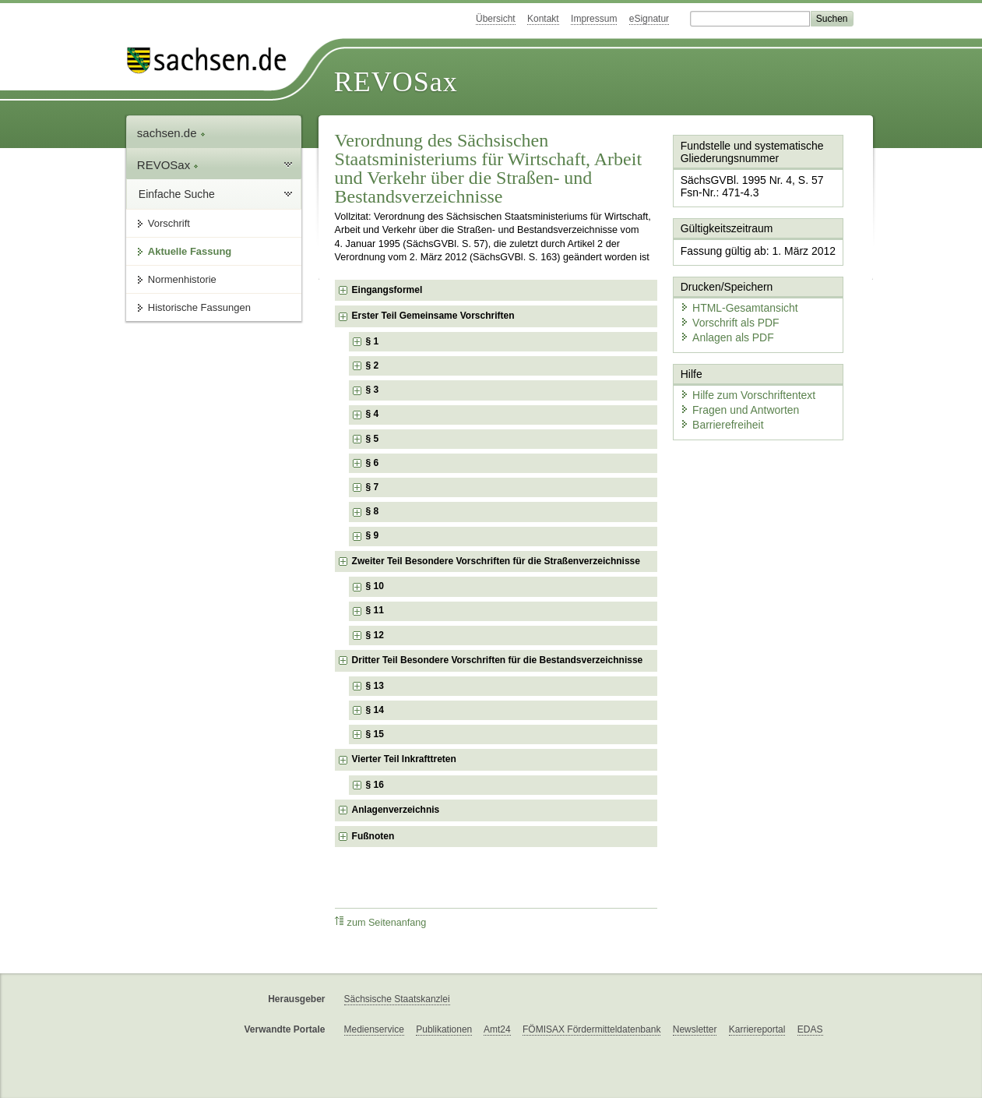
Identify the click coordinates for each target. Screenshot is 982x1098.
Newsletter (695, 1029)
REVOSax (396, 81)
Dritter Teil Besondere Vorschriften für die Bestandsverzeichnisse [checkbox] (497, 660)
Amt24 (497, 1029)
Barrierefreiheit (717, 405)
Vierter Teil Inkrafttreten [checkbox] (404, 759)
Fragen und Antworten (733, 391)
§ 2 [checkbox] (374, 365)
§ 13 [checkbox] (376, 685)
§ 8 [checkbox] (374, 511)
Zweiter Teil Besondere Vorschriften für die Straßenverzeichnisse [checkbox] (496, 561)
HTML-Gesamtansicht (732, 296)
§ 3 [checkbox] (374, 389)
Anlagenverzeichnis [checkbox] (396, 809)
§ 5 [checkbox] (374, 438)
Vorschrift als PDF (724, 310)
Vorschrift (169, 223)
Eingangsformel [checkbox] (387, 289)
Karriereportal (757, 1029)
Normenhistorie (182, 279)
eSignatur (649, 18)
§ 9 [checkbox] (374, 535)
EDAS (810, 1029)
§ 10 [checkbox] (376, 586)
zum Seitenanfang (381, 922)
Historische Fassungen (199, 307)
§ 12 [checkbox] (376, 635)
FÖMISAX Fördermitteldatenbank (591, 1029)
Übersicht (496, 18)
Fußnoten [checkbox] (373, 836)
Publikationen (444, 1029)
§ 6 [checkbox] (374, 462)
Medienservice (374, 1029)
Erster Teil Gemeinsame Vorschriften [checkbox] (433, 315)
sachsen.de (171, 132)
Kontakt (543, 18)
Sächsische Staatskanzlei (397, 999)
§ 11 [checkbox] (376, 610)
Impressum (594, 18)
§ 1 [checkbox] (374, 341)
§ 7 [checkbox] (374, 487)
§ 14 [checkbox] (376, 709)
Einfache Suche (177, 194)
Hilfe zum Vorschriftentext (741, 377)
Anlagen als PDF (722, 324)
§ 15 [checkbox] (376, 734)
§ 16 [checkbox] (376, 784)
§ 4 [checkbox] (374, 413)
